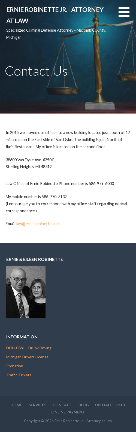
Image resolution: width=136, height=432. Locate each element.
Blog (83, 405)
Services (37, 405)
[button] (127, 15)
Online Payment (68, 412)
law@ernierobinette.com (38, 223)
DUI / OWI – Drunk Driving (29, 347)
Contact (62, 405)
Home (16, 405)
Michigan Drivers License (27, 356)
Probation (14, 366)
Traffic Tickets (18, 375)
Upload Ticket (110, 405)
